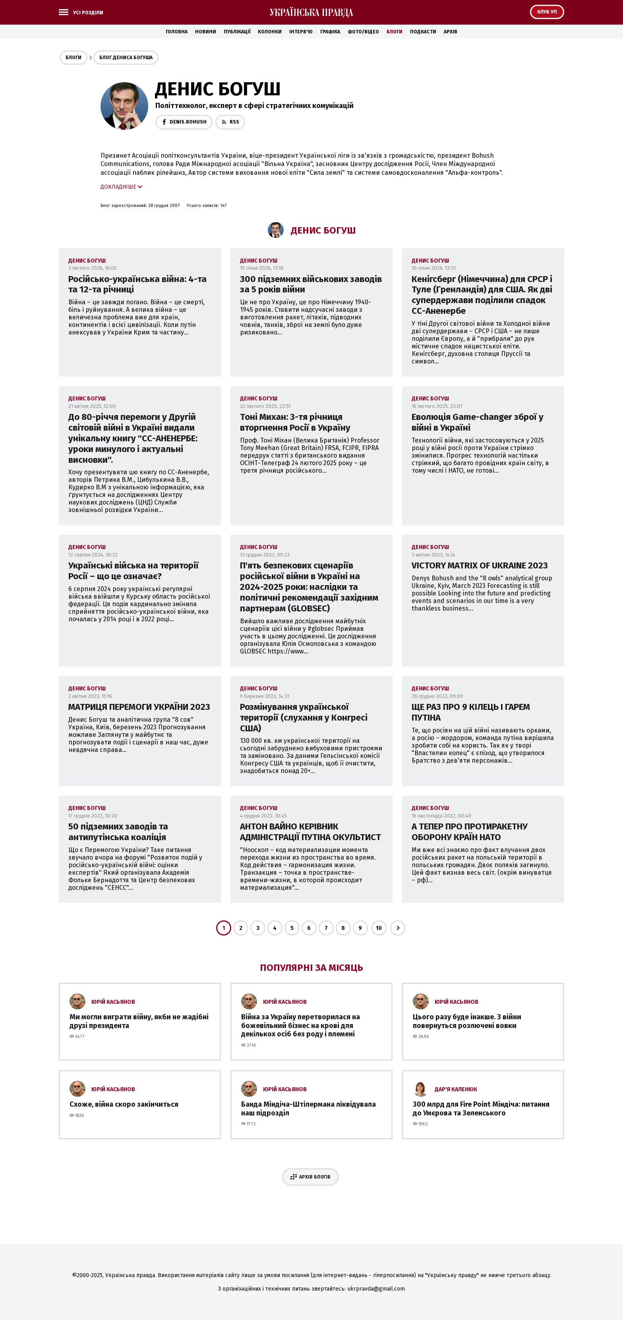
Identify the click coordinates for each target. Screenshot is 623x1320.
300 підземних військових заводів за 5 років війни (311, 284)
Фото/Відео (363, 32)
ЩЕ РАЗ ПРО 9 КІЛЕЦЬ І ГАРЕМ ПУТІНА (471, 712)
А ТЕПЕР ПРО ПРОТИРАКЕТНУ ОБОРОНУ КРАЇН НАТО (470, 832)
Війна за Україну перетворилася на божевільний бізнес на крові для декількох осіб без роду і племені (300, 1025)
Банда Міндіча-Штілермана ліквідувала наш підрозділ (308, 1108)
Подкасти (423, 32)
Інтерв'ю (301, 32)
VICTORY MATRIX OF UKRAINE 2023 (480, 565)
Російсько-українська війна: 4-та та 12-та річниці (137, 284)
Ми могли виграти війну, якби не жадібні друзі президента (139, 1021)
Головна (177, 32)
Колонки (270, 32)
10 (379, 928)
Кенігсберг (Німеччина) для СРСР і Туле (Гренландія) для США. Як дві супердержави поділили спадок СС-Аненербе (482, 295)
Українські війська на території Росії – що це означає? (133, 571)
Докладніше (118, 187)
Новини (205, 32)
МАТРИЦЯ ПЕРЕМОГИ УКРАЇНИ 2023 (139, 707)
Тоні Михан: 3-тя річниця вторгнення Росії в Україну (295, 422)
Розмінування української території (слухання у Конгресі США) (304, 718)
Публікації (237, 32)
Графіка (330, 32)
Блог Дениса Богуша (126, 57)
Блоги (394, 32)
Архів (450, 32)
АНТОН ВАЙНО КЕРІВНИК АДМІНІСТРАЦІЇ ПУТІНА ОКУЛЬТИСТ (310, 832)
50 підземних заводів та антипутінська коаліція (118, 832)
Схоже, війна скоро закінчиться (124, 1104)
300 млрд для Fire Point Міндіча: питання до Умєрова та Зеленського (481, 1108)
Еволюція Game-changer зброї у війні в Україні (478, 422)
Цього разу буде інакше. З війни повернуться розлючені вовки (467, 1021)
